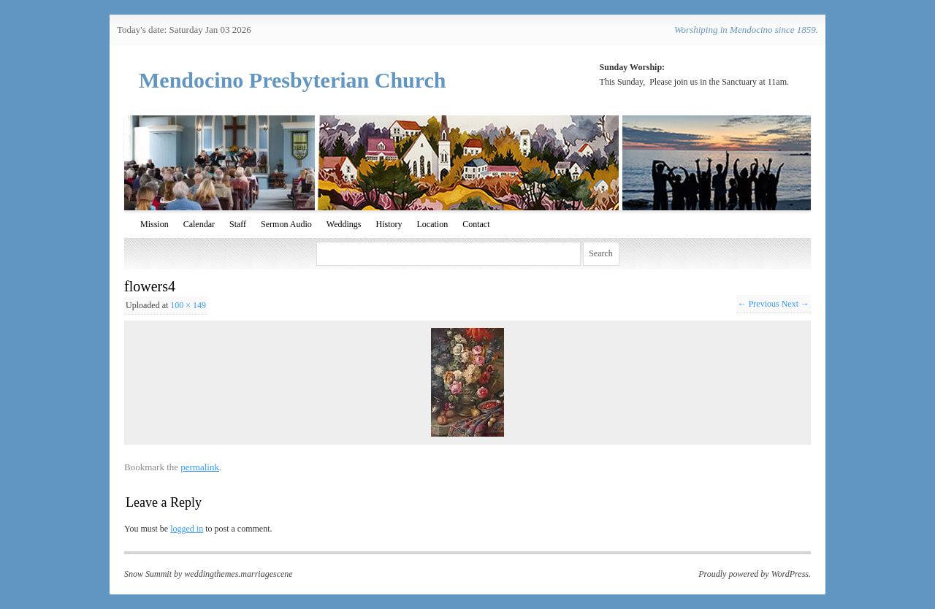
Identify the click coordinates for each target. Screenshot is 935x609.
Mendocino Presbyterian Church (292, 80)
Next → (795, 304)
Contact (475, 224)
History (388, 224)
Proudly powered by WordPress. (754, 574)
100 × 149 (188, 305)
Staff (237, 224)
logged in (186, 529)
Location (432, 224)
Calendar (199, 224)
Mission (154, 224)
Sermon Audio (286, 224)
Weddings (344, 224)
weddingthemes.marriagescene (238, 574)
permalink (199, 466)
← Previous (758, 304)
